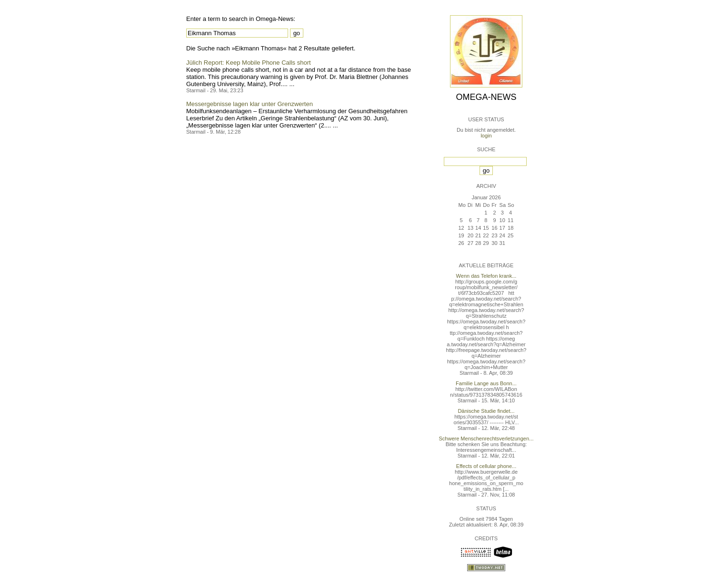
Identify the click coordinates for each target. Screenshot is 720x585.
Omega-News (486, 97)
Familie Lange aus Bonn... (486, 383)
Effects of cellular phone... (486, 466)
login (485, 135)
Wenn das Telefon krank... (486, 276)
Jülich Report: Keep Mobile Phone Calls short (248, 62)
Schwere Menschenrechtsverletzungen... (486, 438)
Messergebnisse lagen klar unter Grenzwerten (249, 103)
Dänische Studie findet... (486, 411)
